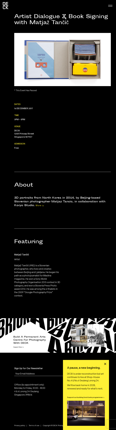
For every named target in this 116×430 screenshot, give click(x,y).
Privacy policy (19, 425)
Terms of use (34, 425)
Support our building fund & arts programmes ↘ (85, 397)
